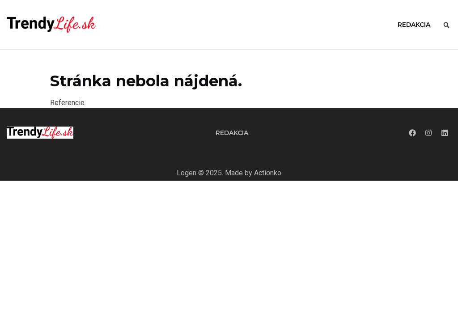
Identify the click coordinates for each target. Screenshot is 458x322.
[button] (446, 25)
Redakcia (414, 25)
